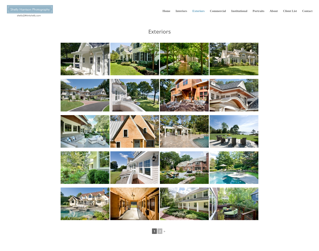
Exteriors (198, 11)
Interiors (181, 11)
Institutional (239, 11)
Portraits (258, 11)
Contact (307, 11)
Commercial (218, 11)
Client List (290, 11)
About (274, 11)
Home (166, 11)
